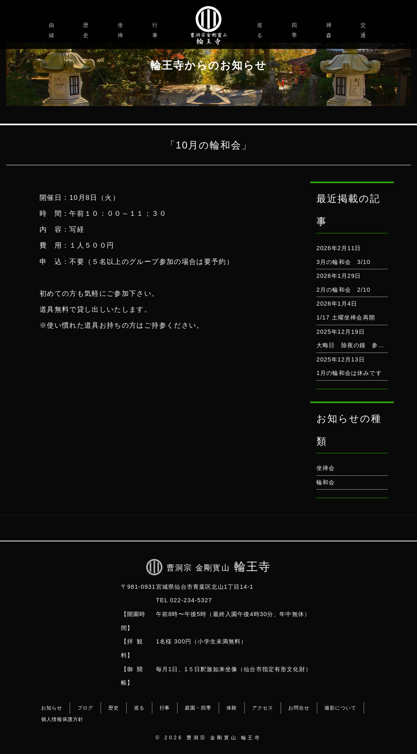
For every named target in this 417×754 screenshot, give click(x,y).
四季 (295, 30)
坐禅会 (325, 468)
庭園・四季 (198, 708)
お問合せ (298, 708)
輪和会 (325, 482)
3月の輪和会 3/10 (343, 262)
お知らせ (51, 708)
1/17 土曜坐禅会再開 (345, 317)
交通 (364, 30)
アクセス (262, 708)
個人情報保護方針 (62, 719)
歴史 (87, 30)
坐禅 (121, 30)
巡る (261, 30)
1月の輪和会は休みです (349, 373)
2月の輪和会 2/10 (343, 289)
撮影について (340, 708)
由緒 (53, 30)
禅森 (330, 30)
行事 (156, 30)
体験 (231, 708)
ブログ (85, 708)
